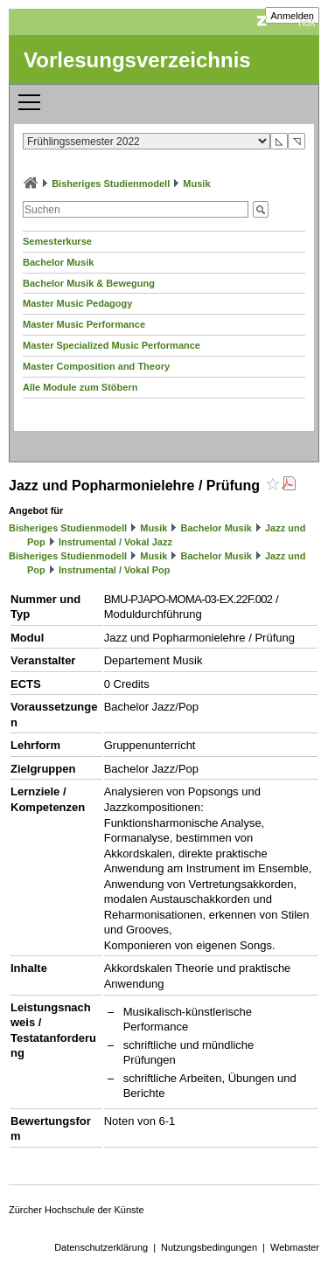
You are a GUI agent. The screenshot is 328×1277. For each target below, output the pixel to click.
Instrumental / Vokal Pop (115, 570)
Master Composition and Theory (96, 366)
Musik (196, 183)
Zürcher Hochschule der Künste (76, 1209)
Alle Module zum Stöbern (80, 387)
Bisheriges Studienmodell (111, 183)
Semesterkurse (57, 241)
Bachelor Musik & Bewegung (89, 283)
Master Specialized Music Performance (111, 345)
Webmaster (294, 1247)
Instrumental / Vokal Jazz (115, 542)
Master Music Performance (84, 324)
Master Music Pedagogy (77, 303)
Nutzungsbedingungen (209, 1247)
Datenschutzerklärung (101, 1247)
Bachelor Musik (58, 262)
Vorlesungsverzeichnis (137, 60)
